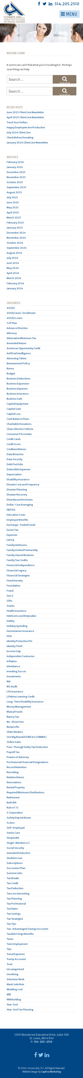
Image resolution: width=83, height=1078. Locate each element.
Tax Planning (14, 898)
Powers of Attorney (18, 757)
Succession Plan (16, 868)
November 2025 (16, 177)
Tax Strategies (15, 918)
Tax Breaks (13, 878)
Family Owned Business (20, 555)
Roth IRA (12, 802)
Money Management (19, 706)
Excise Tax (12, 529)
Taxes (10, 938)
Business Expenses (17, 388)
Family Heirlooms (17, 545)
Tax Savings (14, 913)
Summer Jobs (14, 873)
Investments (14, 676)
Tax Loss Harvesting (18, 893)
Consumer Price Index (19, 434)
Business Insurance (18, 393)
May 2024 (13, 268)
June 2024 (13, 263)
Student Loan (14, 858)
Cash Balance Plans (18, 418)
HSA (9, 636)
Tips (9, 949)
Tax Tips (11, 923)
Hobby (10, 620)
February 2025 (15, 222)
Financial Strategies (18, 575)
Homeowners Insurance (20, 631)
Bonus (10, 368)
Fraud (10, 590)
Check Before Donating (20, 137)
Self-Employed (16, 827)
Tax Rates (12, 908)
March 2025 (14, 217)
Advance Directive (17, 328)
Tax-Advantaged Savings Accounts (27, 928)
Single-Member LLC (18, 842)
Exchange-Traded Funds (21, 524)
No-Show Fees (15, 721)
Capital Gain (14, 408)
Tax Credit (12, 883)
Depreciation (14, 474)
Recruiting (13, 772)
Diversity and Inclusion (20, 499)
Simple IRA (13, 837)
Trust (9, 964)
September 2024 (17, 247)
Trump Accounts (16, 959)
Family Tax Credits (17, 560)
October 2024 (15, 242)
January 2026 (15, 167)
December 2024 (16, 232)
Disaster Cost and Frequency (23, 484)
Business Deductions (18, 378)
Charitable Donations (19, 423)
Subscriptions (15, 863)
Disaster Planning (17, 489)
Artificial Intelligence (19, 353)
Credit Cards (14, 439)
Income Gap (14, 651)
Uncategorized (15, 969)
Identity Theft (14, 646)
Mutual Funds (15, 711)
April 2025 (13, 212)
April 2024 (13, 273)
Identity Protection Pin (19, 641)
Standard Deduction (18, 853)
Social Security (15, 847)
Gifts (9, 600)
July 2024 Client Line (19, 132)
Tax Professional (16, 903)
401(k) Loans (14, 318)
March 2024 (14, 278)
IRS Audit (12, 686)
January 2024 (15, 288)
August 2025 (14, 192)
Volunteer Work (15, 979)
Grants (10, 605)
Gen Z (10, 595)
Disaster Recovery (17, 494)
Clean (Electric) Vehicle (20, 429)
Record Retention (17, 767)
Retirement (13, 797)
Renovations (14, 782)
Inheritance (13, 666)
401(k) (11, 307)
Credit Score (14, 444)
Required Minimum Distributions (25, 792)
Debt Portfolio (15, 464)
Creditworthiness (16, 449)
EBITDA (11, 509)
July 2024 (12, 257)
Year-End (12, 1004)
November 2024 (16, 237)
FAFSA (10, 540)
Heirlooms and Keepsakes (21, 615)
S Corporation (15, 812)
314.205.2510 (66, 4)
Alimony (12, 333)
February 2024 (15, 283)
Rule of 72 (12, 807)
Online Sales (14, 742)
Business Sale (14, 398)
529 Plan (12, 323)
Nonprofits (13, 726)
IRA (9, 681)
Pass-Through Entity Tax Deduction (27, 747)
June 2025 (13, 202)
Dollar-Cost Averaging (20, 504)
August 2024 (14, 252)
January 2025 (15, 227)
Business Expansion (18, 383)
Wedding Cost (15, 989)
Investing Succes (16, 671)
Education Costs (16, 514)
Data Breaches (15, 454)
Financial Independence (21, 565)
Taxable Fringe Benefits (20, 933)
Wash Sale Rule (15, 984)
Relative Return (15, 777)
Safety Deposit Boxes (19, 817)
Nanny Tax (13, 716)
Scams (11, 822)
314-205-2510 (43, 1041)
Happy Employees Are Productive (26, 127)
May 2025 (13, 207)
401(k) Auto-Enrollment (21, 313)
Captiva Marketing (51, 1071)
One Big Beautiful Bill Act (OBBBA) (26, 736)
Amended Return (16, 343)
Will (9, 994)
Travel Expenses (16, 954)
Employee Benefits (17, 519)
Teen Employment (17, 944)
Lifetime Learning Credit (21, 696)
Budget (11, 373)
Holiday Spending (17, 625)
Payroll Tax (13, 752)
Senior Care (13, 832)
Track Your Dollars (17, 122)
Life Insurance (15, 691)
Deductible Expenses (18, 469)
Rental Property (16, 787)
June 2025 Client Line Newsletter (25, 112)
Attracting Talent (16, 358)
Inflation (12, 661)
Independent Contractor (21, 656)
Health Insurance (16, 610)
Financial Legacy (16, 570)
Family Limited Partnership (22, 550)
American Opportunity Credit (23, 348)
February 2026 (15, 162)
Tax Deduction (15, 888)
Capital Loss (14, 413)
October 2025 (15, 182)
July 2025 (12, 197)
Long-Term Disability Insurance (25, 701)
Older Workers (15, 731)
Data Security (14, 459)
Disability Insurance (18, 479)
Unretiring (12, 974)
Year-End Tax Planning (20, 1009)
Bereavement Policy (18, 363)
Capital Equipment (17, 403)
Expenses (12, 534)
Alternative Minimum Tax (21, 338)
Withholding (14, 999)
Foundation (13, 585)
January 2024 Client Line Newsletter (27, 142)
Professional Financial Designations (27, 762)
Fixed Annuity (15, 580)
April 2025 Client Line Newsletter (25, 117)
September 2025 (16, 187)
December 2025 (16, 172)
